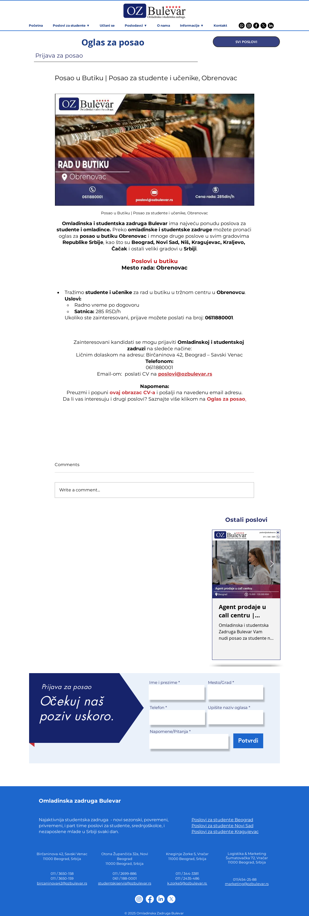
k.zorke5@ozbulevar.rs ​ (187, 883)
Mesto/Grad (219, 682)
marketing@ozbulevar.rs (247, 884)
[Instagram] (249, 26)
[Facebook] (256, 26)
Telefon (157, 707)
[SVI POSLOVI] (246, 41)
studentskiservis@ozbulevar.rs (124, 883)
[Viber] (242, 26)
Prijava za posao (59, 55)
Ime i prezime (163, 682)
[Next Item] (272, 564)
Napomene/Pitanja (169, 731)
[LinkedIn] (271, 26)
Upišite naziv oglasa (228, 707)
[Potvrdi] (248, 740)
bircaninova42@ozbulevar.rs (62, 883)
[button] (192, 25)
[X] (263, 26)
